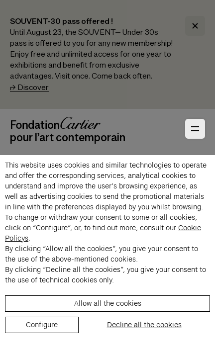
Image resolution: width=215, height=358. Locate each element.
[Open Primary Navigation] (195, 129)
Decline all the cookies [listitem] (144, 325)
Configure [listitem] (42, 325)
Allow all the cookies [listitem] (107, 303)
